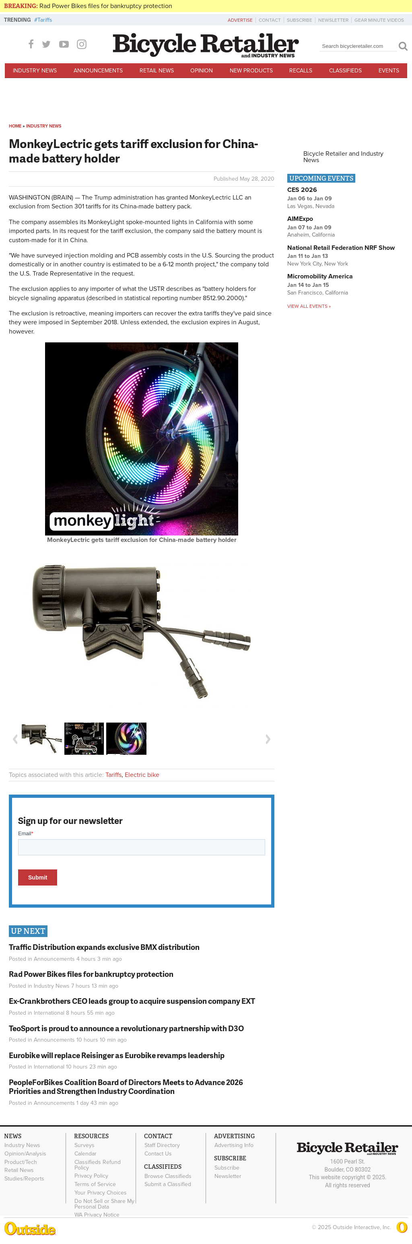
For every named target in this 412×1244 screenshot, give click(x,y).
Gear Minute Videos (379, 20)
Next (268, 739)
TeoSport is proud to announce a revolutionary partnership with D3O (126, 1028)
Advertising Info (233, 1145)
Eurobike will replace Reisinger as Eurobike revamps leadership (117, 1055)
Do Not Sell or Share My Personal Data (104, 1204)
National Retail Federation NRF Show (341, 248)
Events (389, 70)
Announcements (98, 70)
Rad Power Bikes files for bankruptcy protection (105, 6)
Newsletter (333, 20)
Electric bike (142, 775)
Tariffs (44, 19)
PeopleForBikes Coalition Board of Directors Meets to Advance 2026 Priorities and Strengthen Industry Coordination (126, 1087)
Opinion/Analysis (25, 1153)
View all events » (309, 306)
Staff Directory (162, 1145)
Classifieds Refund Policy (97, 1165)
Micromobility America (320, 276)
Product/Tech (20, 1162)
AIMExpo (300, 219)
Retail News (157, 70)
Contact (270, 20)
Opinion (201, 70)
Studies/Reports (24, 1179)
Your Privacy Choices (100, 1192)
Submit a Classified (167, 1184)
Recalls (300, 70)
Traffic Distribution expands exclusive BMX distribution (104, 946)
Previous (15, 739)
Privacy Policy (91, 1176)
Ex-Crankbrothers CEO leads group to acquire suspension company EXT (132, 1000)
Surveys (84, 1145)
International (49, 1012)
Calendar (85, 1153)
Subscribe (299, 20)
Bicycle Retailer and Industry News (343, 157)
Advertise (240, 20)
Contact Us (158, 1153)
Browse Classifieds (168, 1176)
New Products (251, 70)
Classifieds (345, 70)
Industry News (35, 70)
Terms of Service (95, 1184)
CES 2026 (302, 190)
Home (15, 126)
